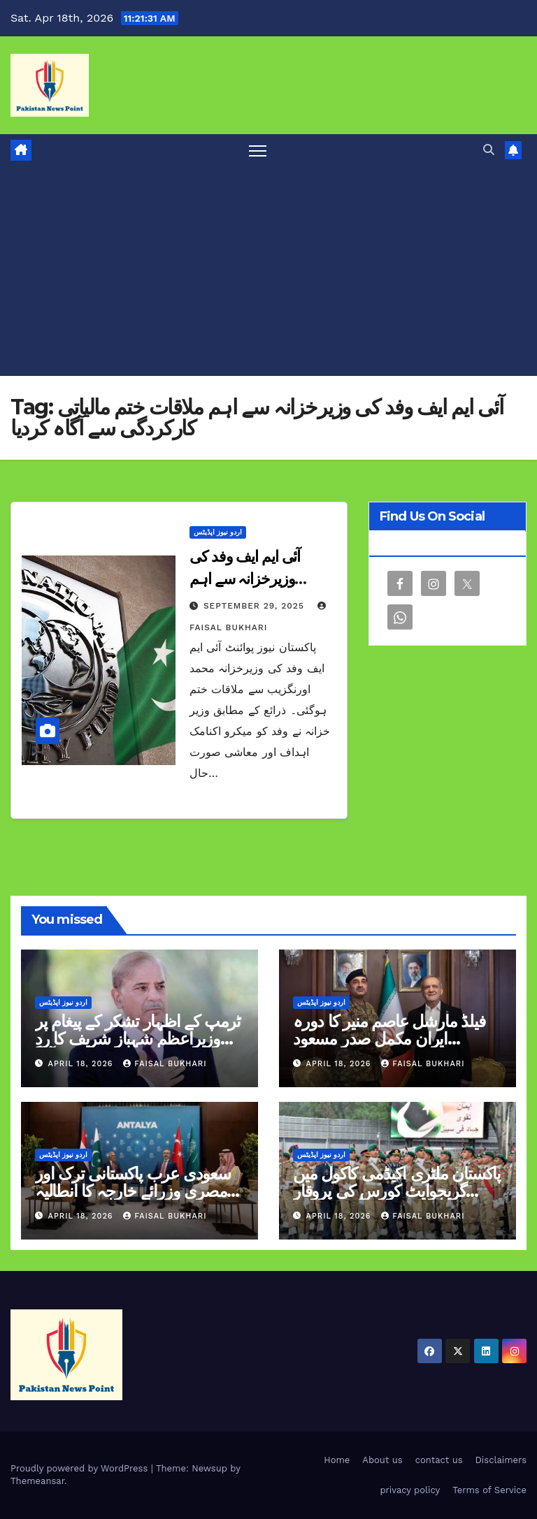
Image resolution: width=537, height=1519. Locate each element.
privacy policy (410, 1490)
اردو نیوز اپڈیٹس (218, 532)
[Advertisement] (268, 271)
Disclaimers (501, 1460)
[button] (488, 150)
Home (337, 1460)
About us (382, 1460)
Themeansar (37, 1481)
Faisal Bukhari (164, 1063)
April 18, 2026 (82, 1063)
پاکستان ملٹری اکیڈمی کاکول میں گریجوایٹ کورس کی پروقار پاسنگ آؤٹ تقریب (397, 1191)
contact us (439, 1460)
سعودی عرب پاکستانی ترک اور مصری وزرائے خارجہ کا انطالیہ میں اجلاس (133, 1191)
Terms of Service (489, 1490)
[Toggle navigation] (258, 150)
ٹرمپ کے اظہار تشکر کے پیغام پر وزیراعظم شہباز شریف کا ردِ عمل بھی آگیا (138, 1038)
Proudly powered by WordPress (80, 1468)
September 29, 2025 (255, 606)
